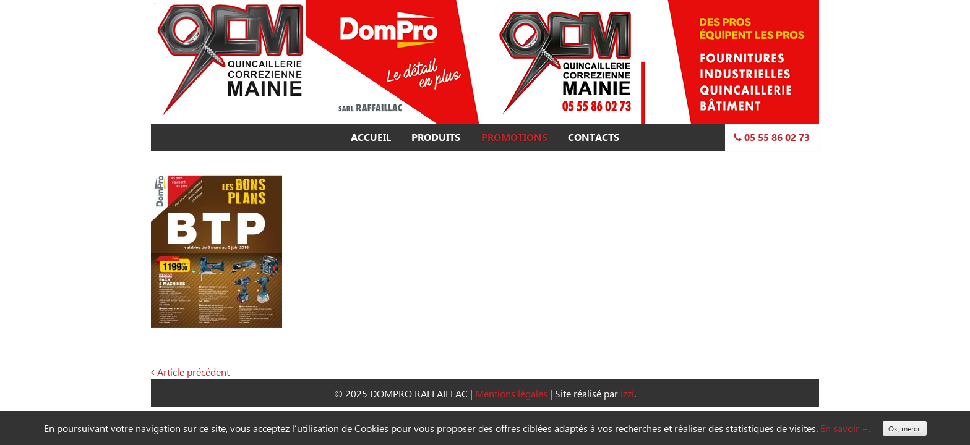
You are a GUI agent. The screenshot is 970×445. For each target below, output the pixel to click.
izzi (627, 393)
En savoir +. (845, 428)
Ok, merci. (904, 428)
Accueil (371, 137)
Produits (435, 137)
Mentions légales (511, 393)
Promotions (514, 137)
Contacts (593, 137)
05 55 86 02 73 (772, 137)
